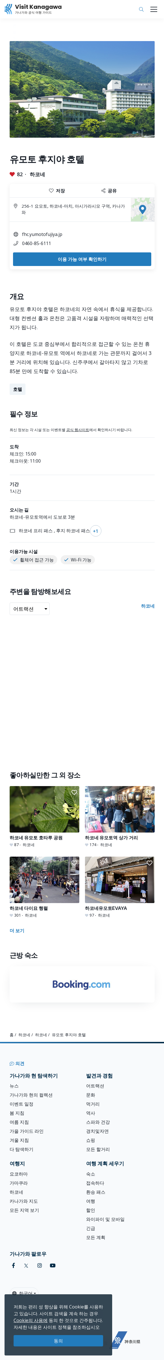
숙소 (90, 1174)
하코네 (37, 174)
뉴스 (14, 1086)
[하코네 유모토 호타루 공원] (44, 817)
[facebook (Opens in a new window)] (13, 1265)
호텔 (17, 389)
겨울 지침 (19, 1140)
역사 (90, 1113)
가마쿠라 (19, 1183)
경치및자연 (97, 1131)
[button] (74, 792)
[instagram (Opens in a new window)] (39, 1265)
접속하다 (95, 1183)
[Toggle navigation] (153, 9)
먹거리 (93, 1104)
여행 (90, 1201)
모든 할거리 (98, 1149)
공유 (109, 190)
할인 (90, 1210)
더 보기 (17, 930)
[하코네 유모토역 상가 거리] (120, 817)
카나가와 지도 (24, 1201)
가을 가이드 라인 (27, 1131)
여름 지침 (19, 1122)
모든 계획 (95, 1237)
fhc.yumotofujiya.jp (42, 234)
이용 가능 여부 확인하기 (82, 259)
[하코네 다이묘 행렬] (44, 887)
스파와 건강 (98, 1122)
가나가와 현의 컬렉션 (31, 1095)
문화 (90, 1095)
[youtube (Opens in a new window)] (53, 1265)
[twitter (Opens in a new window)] (26, 1265)
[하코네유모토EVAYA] (120, 887)
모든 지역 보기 (24, 1210)
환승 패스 (95, 1192)
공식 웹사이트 (77, 429)
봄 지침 (17, 1113)
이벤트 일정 (21, 1104)
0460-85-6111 (36, 243)
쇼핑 (90, 1140)
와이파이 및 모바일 (105, 1219)
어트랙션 (95, 1086)
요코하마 (19, 1174)
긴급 (90, 1228)
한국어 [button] (22, 1293)
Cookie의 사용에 (31, 1320)
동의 (58, 1341)
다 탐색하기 (21, 1149)
